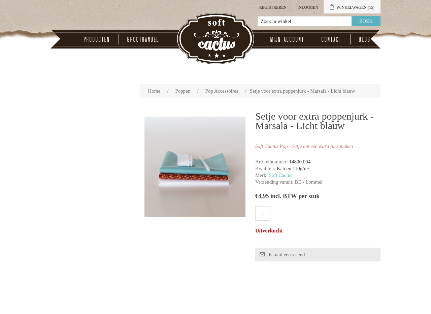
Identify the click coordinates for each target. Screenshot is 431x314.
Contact (332, 39)
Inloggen (307, 7)
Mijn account (287, 39)
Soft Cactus (280, 175)
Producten (97, 39)
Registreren (273, 7)
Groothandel (143, 39)
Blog (365, 39)
